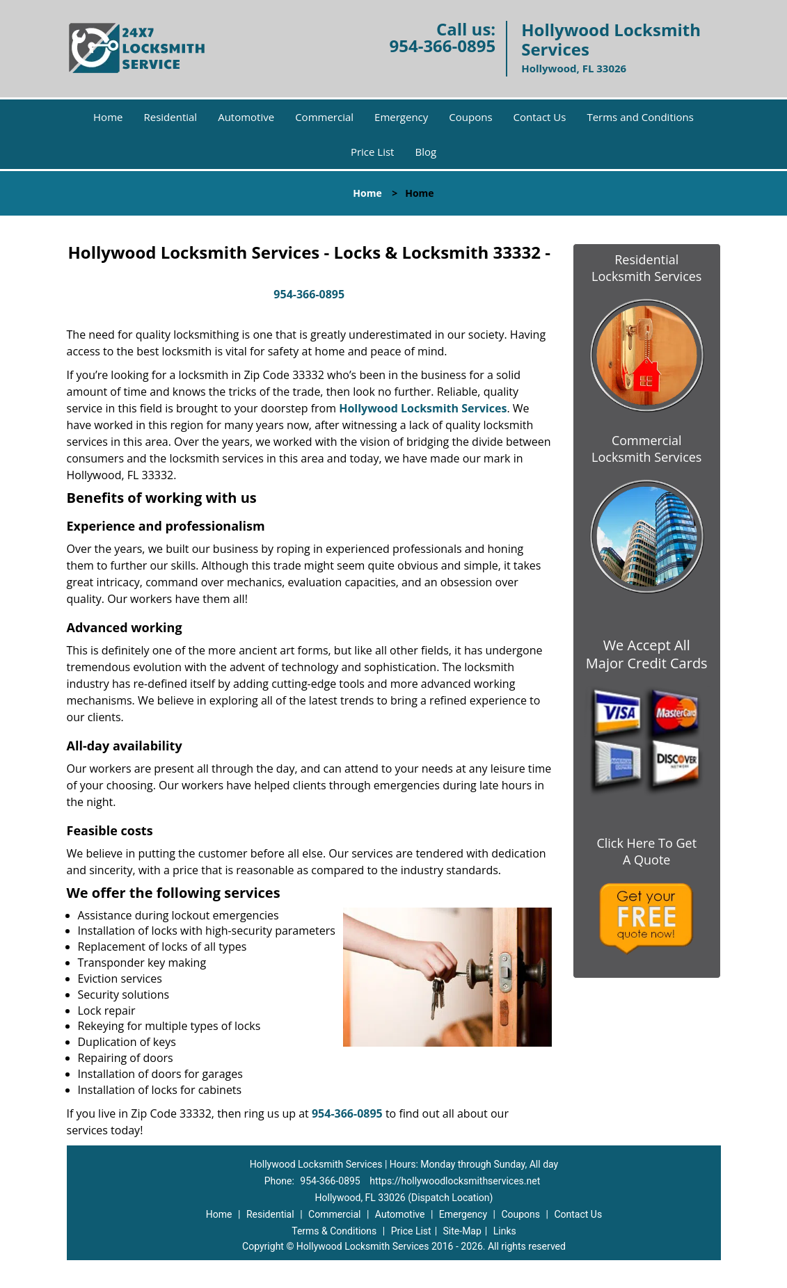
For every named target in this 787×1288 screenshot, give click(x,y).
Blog (425, 152)
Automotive (246, 117)
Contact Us (540, 117)
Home (107, 117)
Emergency (401, 117)
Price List (373, 152)
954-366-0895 (442, 45)
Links (504, 1231)
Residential (170, 117)
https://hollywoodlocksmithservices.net (454, 1180)
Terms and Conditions (640, 117)
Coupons (470, 117)
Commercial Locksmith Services (646, 448)
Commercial (324, 117)
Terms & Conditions (334, 1231)
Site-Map (462, 1231)
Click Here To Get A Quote (646, 851)
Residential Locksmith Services (646, 267)
